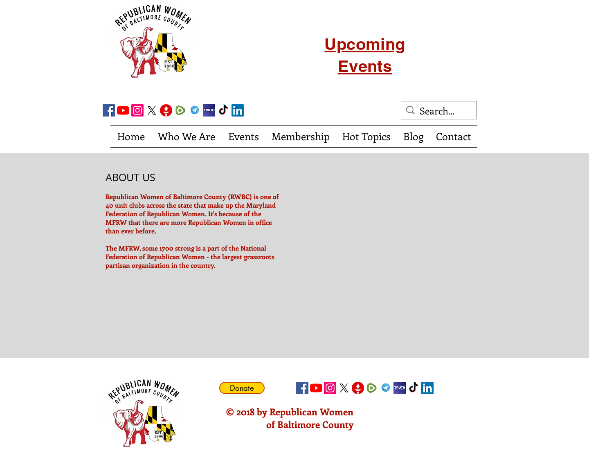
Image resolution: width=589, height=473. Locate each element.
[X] (152, 110)
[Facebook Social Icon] (109, 110)
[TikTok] (223, 110)
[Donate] (242, 388)
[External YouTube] (390, 230)
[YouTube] (123, 110)
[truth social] (209, 110)
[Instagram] (137, 110)
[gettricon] (166, 110)
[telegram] (195, 110)
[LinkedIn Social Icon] (238, 110)
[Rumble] (180, 110)
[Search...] (439, 110)
